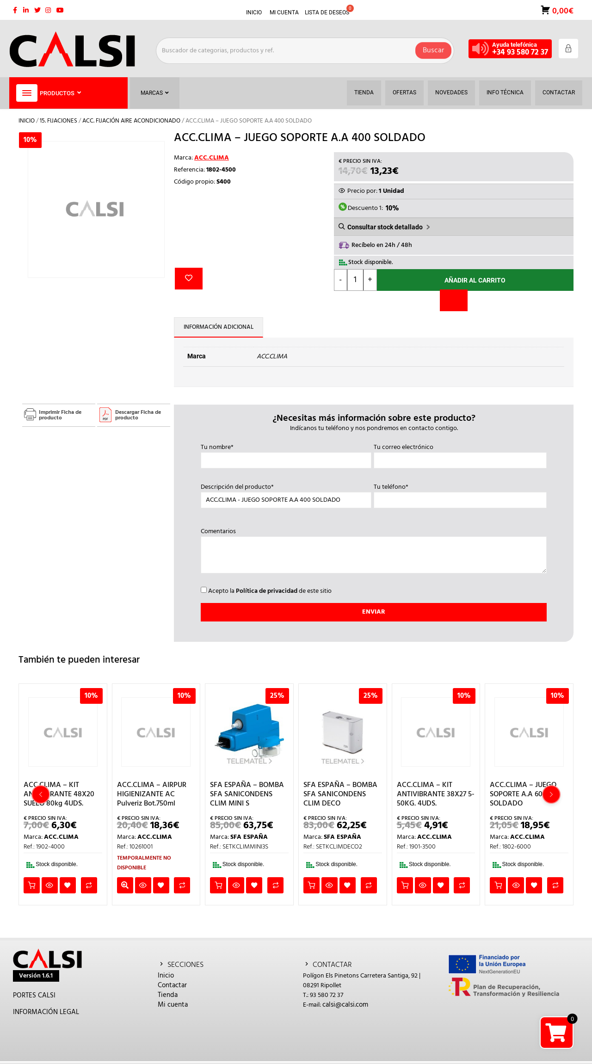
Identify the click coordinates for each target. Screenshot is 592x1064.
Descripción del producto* (286, 493)
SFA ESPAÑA (249, 837)
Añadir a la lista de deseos (189, 278)
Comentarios (374, 552)
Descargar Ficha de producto (138, 415)
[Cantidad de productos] (355, 280)
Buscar (433, 49)
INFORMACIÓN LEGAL (46, 1012)
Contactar (172, 985)
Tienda (168, 995)
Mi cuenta (173, 1004)
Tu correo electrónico (460, 454)
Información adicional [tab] (218, 327)
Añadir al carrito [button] (32, 885)
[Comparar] (454, 300)
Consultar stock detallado (385, 227)
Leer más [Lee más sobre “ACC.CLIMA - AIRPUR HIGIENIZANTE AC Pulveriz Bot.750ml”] (125, 885)
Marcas (155, 93)
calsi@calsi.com (345, 1004)
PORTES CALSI (34, 995)
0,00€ (562, 10)
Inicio (26, 121)
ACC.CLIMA (211, 158)
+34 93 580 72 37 (520, 52)
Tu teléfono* (460, 493)
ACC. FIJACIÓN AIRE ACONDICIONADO (131, 121)
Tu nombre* (286, 454)
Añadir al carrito (475, 280)
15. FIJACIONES (58, 121)
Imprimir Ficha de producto (60, 415)
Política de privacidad (266, 591)
